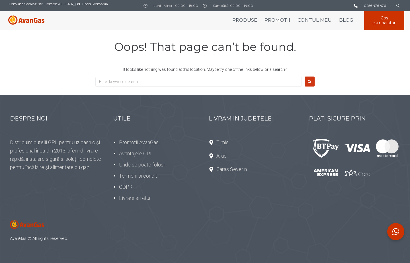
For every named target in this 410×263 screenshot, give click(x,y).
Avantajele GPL (136, 153)
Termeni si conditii (139, 176)
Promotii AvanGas (139, 142)
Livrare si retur (135, 198)
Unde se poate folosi (142, 165)
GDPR (125, 187)
